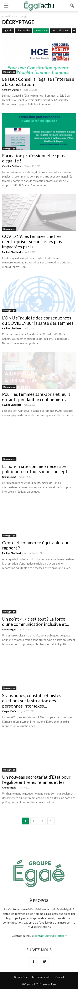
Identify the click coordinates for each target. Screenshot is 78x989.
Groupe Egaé (9, 476)
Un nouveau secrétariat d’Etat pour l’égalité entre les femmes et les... (36, 779)
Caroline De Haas (11, 89)
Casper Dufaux (10, 711)
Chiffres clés (23, 30)
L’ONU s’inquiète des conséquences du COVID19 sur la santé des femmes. (38, 320)
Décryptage (41, 30)
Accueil (6, 16)
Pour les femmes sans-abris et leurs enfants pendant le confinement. (36, 396)
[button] (72, 5)
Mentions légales (41, 977)
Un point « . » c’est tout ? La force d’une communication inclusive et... (35, 621)
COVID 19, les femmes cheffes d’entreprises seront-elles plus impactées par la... (32, 241)
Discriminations (60, 30)
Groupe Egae (21, 977)
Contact (59, 977)
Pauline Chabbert (11, 252)
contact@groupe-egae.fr (50, 935)
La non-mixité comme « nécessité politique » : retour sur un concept (34, 469)
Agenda (8, 30)
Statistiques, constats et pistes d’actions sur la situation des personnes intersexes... (31, 700)
